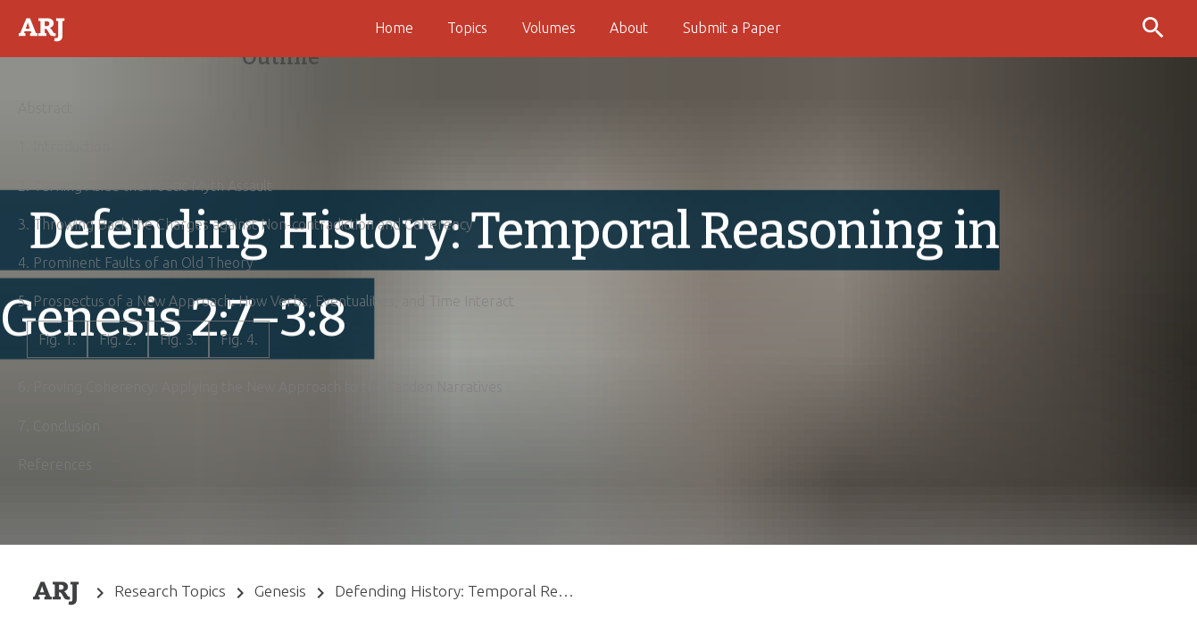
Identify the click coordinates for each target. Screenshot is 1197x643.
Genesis (280, 590)
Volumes (549, 28)
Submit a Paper (732, 28)
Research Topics (170, 590)
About (629, 28)
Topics (467, 28)
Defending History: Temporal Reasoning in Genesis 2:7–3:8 (454, 590)
